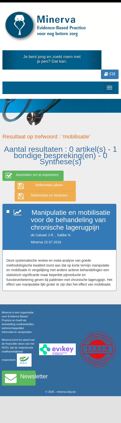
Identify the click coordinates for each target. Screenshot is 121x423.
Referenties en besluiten (43, 196)
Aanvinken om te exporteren (32, 175)
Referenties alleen (40, 186)
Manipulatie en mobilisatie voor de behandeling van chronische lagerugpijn (70, 220)
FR (109, 74)
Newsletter (20, 378)
